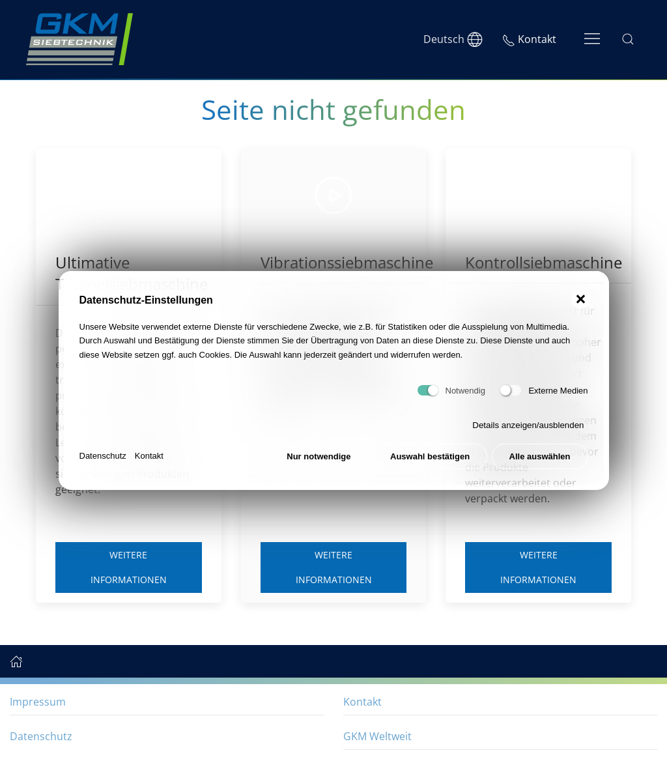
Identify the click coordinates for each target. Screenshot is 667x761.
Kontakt (149, 456)
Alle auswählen (540, 456)
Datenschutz (102, 456)
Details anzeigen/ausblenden (528, 425)
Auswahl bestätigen (430, 456)
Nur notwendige (318, 456)
